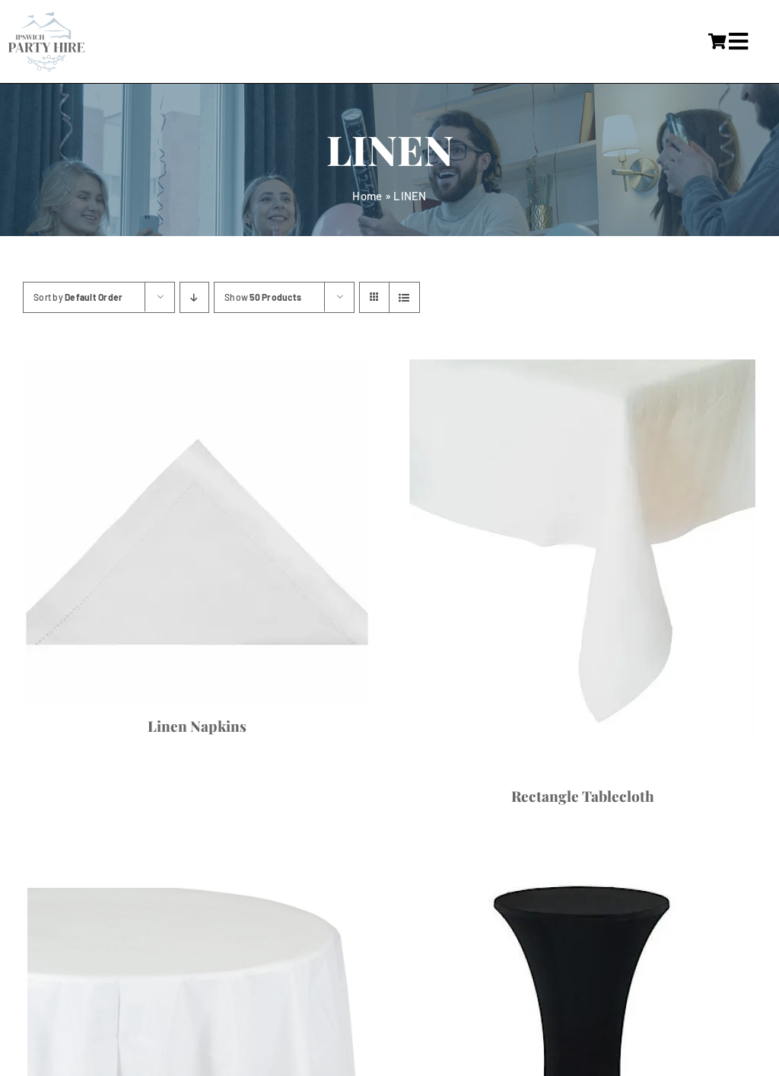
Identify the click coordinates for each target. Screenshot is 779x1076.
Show (262, 297)
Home (367, 196)
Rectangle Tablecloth (582, 796)
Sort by (77, 297)
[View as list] (404, 297)
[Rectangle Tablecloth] (582, 565)
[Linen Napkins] (197, 530)
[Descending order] (194, 297)
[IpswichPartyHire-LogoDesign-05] (46, 17)
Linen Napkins (197, 726)
